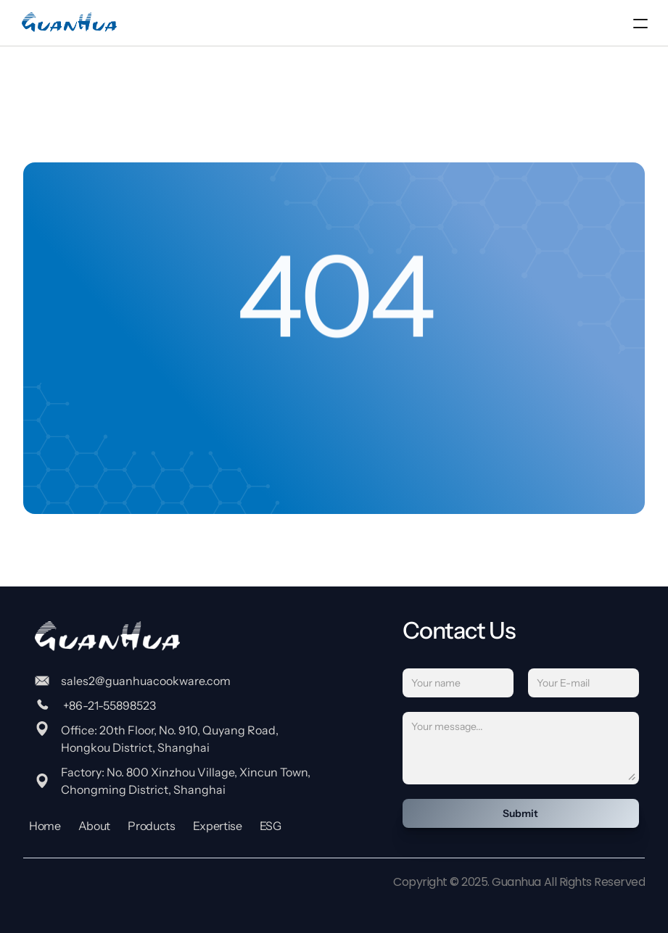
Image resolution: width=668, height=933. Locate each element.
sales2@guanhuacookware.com (146, 680)
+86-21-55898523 (108, 705)
